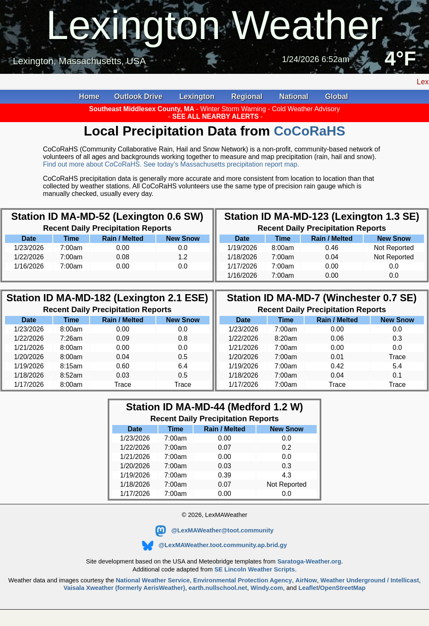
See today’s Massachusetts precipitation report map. (221, 164)
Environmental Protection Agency (242, 580)
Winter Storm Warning (234, 108)
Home (89, 96)
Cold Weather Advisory (306, 108)
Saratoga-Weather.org (309, 561)
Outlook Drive (139, 96)
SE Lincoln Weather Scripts (254, 569)
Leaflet (308, 587)
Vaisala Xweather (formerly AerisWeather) (124, 587)
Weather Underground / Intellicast (369, 580)
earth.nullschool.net (218, 587)
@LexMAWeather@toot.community (214, 530)
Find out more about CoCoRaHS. (93, 164)
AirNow (306, 580)
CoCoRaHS (309, 130)
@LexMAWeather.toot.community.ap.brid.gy (214, 545)
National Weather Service (152, 580)
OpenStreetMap (343, 587)
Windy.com (267, 587)
